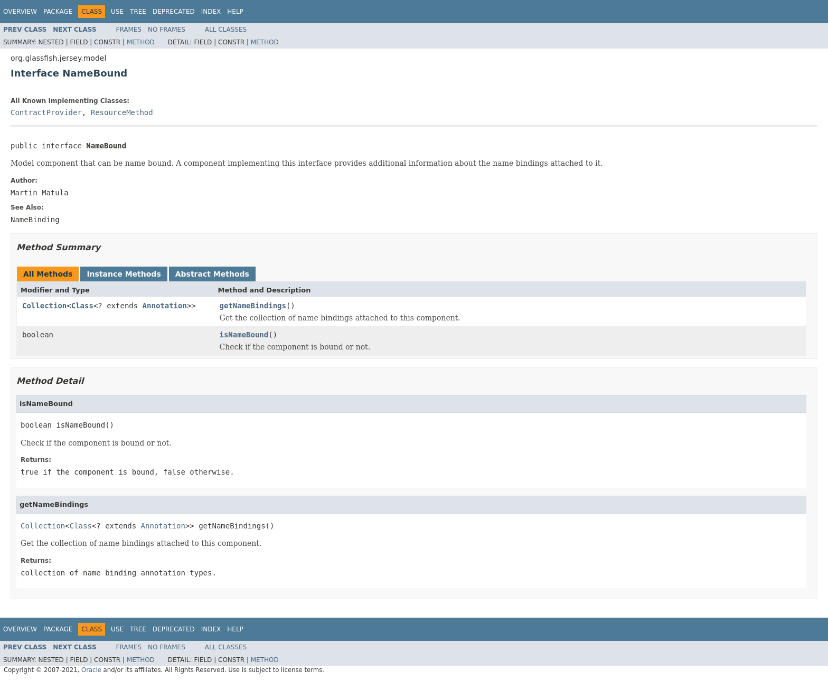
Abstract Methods (212, 274)
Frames (129, 29)
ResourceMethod (122, 112)
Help (235, 11)
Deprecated (174, 11)
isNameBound (244, 334)
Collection (44, 305)
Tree (138, 11)
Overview (20, 11)
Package (57, 11)
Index (211, 11)
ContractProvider (46, 112)
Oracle (91, 670)
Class (82, 305)
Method (141, 42)
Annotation (165, 305)
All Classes (226, 29)
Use (117, 11)
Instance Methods (124, 274)
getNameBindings (253, 305)
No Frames (166, 29)
